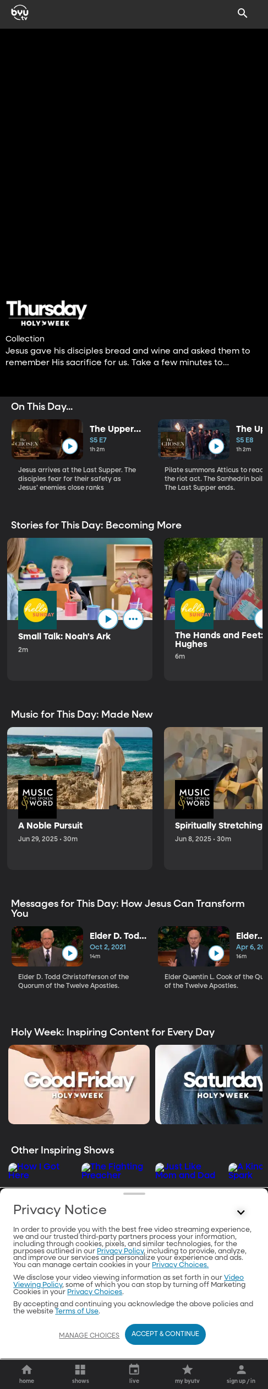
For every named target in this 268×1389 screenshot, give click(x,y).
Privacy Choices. (180, 1265)
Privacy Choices (94, 1292)
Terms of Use (77, 1311)
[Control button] (241, 1213)
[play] (70, 447)
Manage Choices (89, 1336)
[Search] (242, 13)
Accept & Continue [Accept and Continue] (165, 1334)
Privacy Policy (120, 1251)
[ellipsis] (133, 618)
